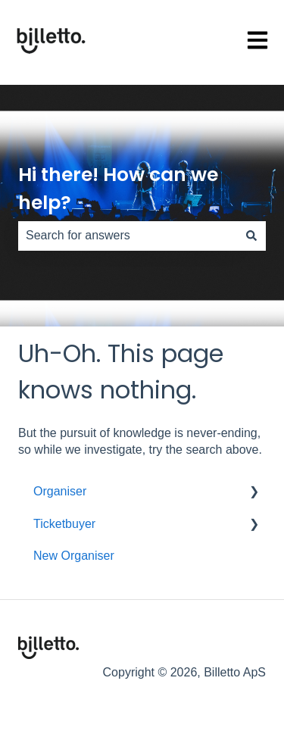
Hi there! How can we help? (118, 189)
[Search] (251, 235)
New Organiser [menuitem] (73, 555)
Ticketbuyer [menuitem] (64, 523)
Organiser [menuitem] (59, 491)
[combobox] (127, 235)
